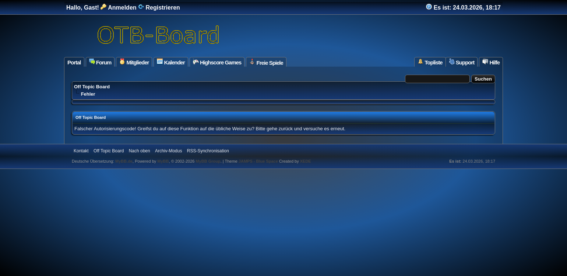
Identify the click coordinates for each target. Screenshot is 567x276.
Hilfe (491, 62)
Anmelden (118, 7)
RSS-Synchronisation (208, 150)
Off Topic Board (92, 86)
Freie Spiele (266, 62)
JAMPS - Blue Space (259, 161)
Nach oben (139, 150)
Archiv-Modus (168, 150)
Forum (100, 62)
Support (462, 62)
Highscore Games (217, 62)
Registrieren (159, 7)
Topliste (430, 62)
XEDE (305, 161)
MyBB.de (124, 161)
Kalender (170, 62)
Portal (74, 62)
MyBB (163, 161)
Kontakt (81, 150)
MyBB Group (208, 161)
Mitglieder (134, 62)
